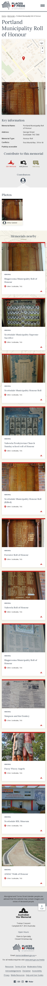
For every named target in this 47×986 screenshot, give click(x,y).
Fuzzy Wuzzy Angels (14, 768)
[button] (42, 5)
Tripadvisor (18, 981)
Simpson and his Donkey (16, 716)
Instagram (22, 981)
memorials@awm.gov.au (26, 955)
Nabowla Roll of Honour (16, 607)
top (42, 908)
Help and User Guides (34, 975)
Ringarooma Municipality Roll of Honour (20, 280)
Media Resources (18, 975)
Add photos (23, 166)
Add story (36, 166)
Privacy (6, 975)
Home (4, 16)
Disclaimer (26, 971)
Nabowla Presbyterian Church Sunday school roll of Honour (19, 445)
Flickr (31, 981)
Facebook (15, 981)
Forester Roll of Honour (16, 555)
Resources (9, 966)
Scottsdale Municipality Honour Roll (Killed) (22, 501)
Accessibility (37, 971)
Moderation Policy (34, 966)
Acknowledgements (13, 971)
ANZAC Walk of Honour (16, 874)
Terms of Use (20, 966)
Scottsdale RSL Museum (16, 821)
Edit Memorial (11, 166)
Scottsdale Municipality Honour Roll (22, 390)
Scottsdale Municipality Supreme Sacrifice (21, 336)
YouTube (26, 981)
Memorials (11, 16)
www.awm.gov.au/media (34, 960)
